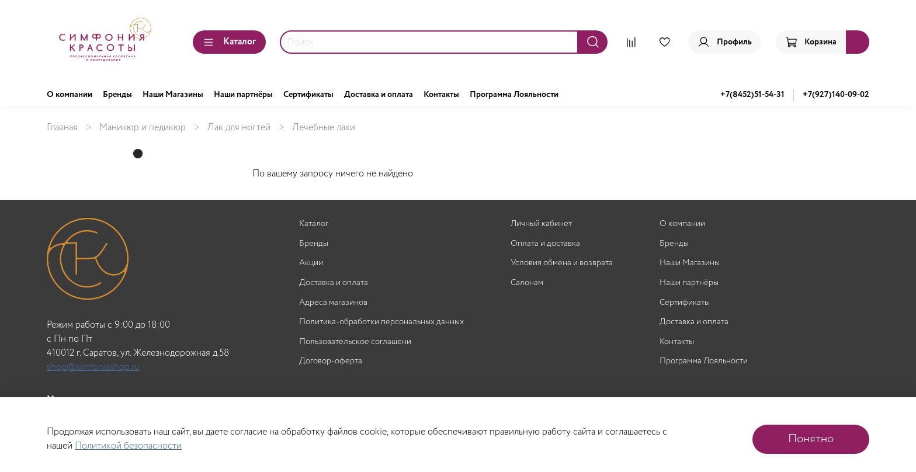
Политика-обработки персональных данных (381, 322)
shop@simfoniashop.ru (93, 367)
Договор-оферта (330, 361)
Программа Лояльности (514, 94)
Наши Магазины (173, 94)
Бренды (117, 94)
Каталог (229, 41)
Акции (311, 263)
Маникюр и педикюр (142, 127)
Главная (62, 127)
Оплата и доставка (545, 244)
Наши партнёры (243, 94)
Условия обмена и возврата (562, 263)
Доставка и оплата (378, 94)
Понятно (811, 439)
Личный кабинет (541, 224)
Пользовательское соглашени (355, 342)
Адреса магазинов (333, 303)
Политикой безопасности (128, 446)
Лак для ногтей (238, 127)
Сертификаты (308, 94)
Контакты (441, 94)
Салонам (527, 283)
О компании (69, 94)
